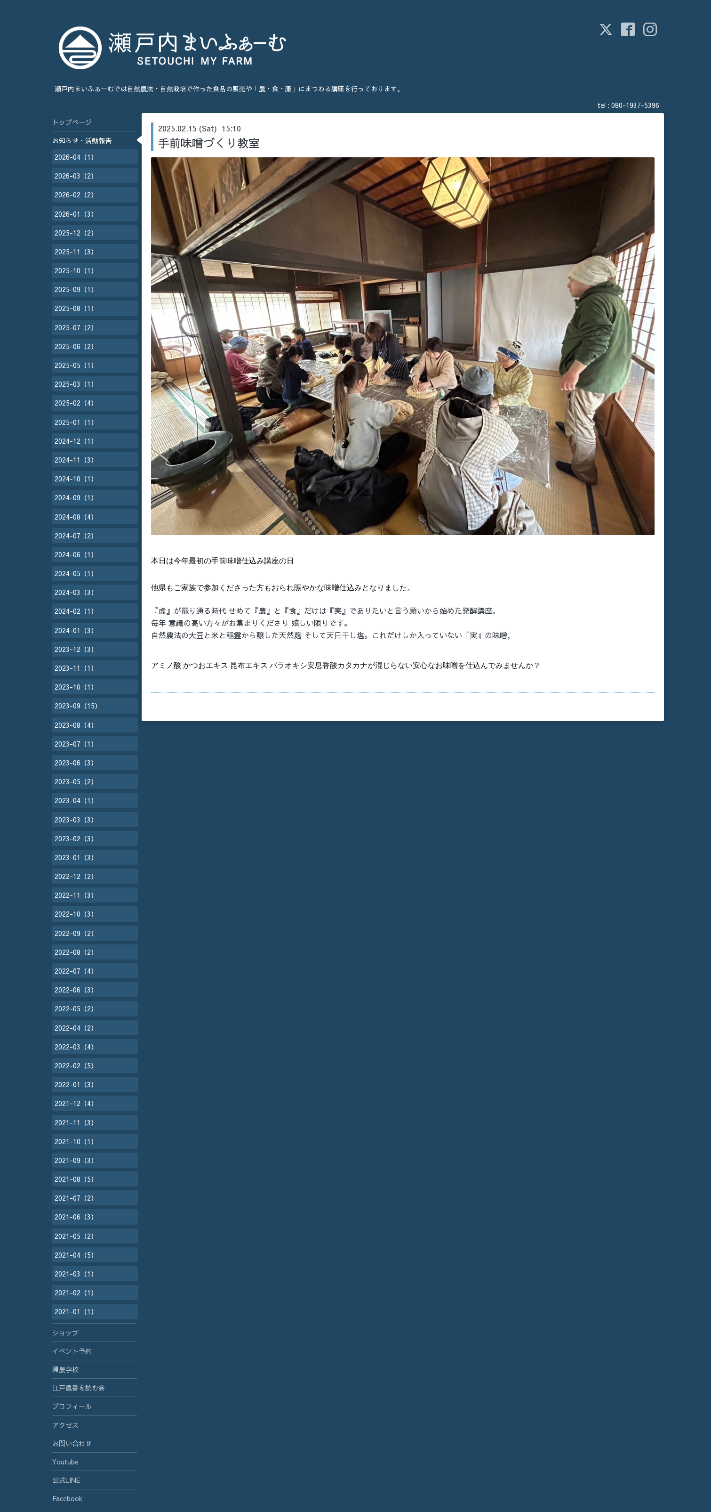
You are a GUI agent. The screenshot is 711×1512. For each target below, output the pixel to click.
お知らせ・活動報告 (82, 140)
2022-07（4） (76, 970)
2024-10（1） (76, 478)
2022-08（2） (76, 952)
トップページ (72, 122)
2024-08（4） (76, 516)
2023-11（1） (76, 668)
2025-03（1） (76, 384)
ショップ (65, 1332)
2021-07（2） (76, 1198)
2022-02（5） (76, 1065)
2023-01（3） (76, 857)
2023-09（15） (78, 705)
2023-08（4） (76, 725)
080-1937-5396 (635, 105)
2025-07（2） (76, 327)
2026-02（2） (76, 194)
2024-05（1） (76, 573)
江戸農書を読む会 (78, 1387)
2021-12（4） (76, 1103)
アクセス (65, 1425)
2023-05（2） (76, 781)
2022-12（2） (76, 876)
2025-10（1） (76, 270)
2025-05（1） (76, 365)
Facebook (67, 1498)
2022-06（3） (76, 989)
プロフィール (72, 1406)
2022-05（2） (76, 1008)
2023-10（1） (76, 686)
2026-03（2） (76, 175)
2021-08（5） (76, 1179)
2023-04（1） (76, 800)
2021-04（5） (76, 1255)
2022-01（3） (76, 1084)
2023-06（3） (76, 762)
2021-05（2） (76, 1236)
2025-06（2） (76, 346)
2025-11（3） (76, 251)
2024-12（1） (76, 441)
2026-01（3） (76, 214)
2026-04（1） (76, 157)
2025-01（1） (76, 422)
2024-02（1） (76, 611)
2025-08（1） (76, 308)
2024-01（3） (76, 630)
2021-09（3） (76, 1160)
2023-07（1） (76, 743)
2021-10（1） (76, 1141)
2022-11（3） (76, 895)
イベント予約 (72, 1351)
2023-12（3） (76, 649)
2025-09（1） (76, 289)
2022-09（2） (76, 933)
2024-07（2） (76, 535)
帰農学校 (65, 1369)
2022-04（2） (76, 1027)
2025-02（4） (76, 402)
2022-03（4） (76, 1046)
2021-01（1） (76, 1311)
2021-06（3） (76, 1216)
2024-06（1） (76, 554)
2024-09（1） (76, 497)
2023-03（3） (76, 819)
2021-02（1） (76, 1292)
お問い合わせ (72, 1443)
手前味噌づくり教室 (209, 143)
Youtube (65, 1461)
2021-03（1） (76, 1273)
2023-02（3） (76, 838)
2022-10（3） (76, 914)
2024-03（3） (76, 592)
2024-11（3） (76, 459)
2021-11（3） (76, 1122)
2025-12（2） (76, 232)
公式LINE (66, 1480)
